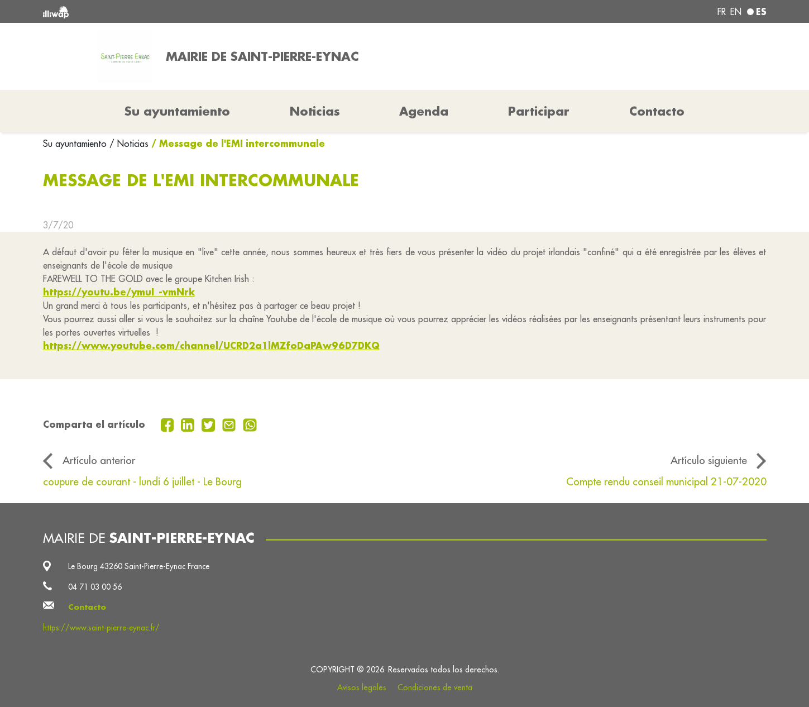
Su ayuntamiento (76, 143)
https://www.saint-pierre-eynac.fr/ (101, 628)
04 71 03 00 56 (95, 587)
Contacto (656, 111)
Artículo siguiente (709, 460)
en (735, 11)
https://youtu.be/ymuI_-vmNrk (119, 292)
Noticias (315, 111)
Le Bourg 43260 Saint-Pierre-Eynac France (138, 566)
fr (721, 11)
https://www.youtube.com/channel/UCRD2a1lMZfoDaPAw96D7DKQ (211, 345)
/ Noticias (129, 143)
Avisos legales (361, 687)
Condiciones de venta (435, 687)
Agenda (423, 111)
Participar (538, 111)
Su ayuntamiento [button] (177, 111)
